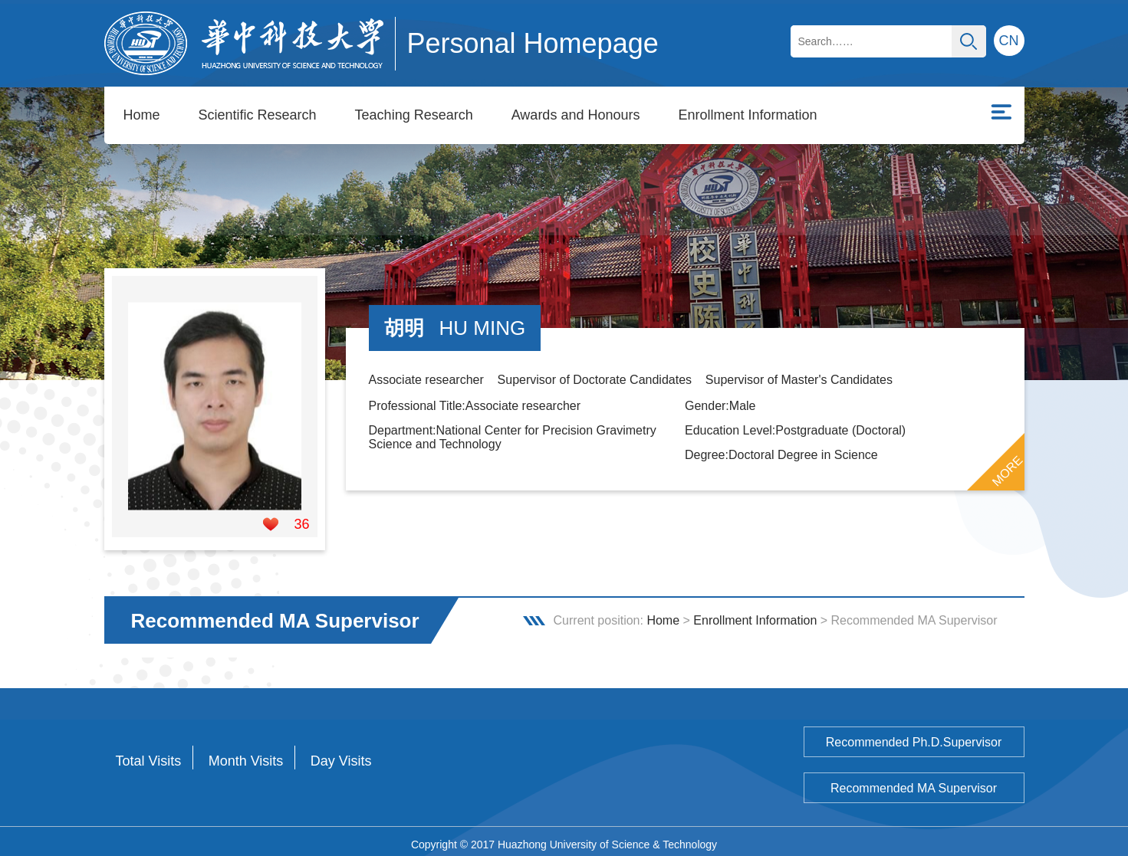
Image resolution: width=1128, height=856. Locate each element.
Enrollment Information (747, 115)
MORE (1006, 465)
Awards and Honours (575, 115)
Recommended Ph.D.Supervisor (913, 736)
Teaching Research (414, 115)
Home (141, 115)
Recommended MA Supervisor (913, 782)
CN (1009, 40)
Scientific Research (258, 115)
